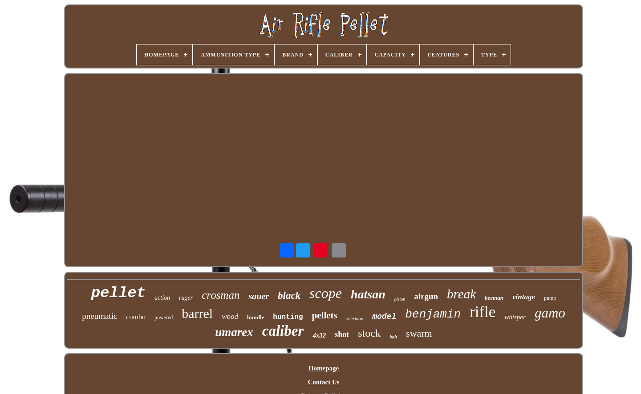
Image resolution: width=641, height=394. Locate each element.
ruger (186, 297)
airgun (426, 296)
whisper (515, 317)
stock (369, 333)
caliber (283, 331)
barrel (197, 313)
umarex (234, 332)
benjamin (433, 314)
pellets (324, 315)
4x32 (319, 335)
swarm (419, 333)
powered (163, 317)
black (289, 295)
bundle (255, 317)
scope (325, 293)
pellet (118, 293)
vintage (523, 297)
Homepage (323, 368)
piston (399, 299)
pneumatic (99, 316)
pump (550, 298)
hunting (288, 317)
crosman (220, 295)
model (384, 316)
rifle (482, 312)
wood (230, 316)
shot (342, 334)
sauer (258, 296)
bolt (393, 336)
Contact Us (323, 382)
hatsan (368, 294)
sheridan (355, 318)
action (162, 297)
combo (136, 317)
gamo (550, 313)
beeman (494, 297)
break (461, 294)
